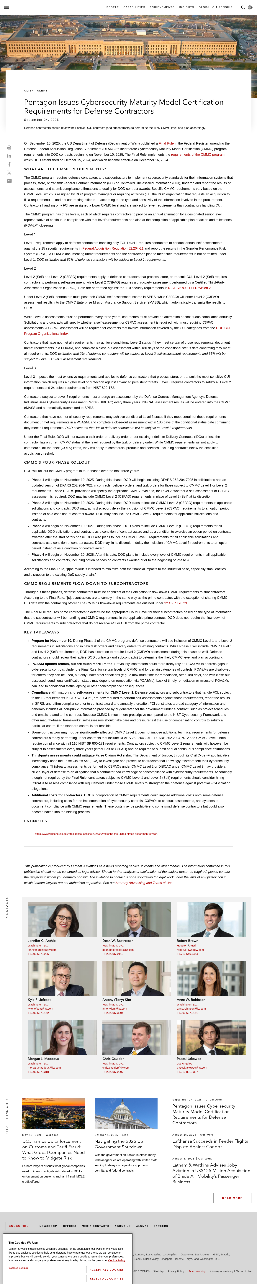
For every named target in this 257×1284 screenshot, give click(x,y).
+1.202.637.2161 (187, 1012)
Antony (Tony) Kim (116, 1000)
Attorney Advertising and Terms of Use (144, 883)
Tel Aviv (179, 1258)
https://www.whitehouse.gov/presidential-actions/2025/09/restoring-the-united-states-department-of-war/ (96, 833)
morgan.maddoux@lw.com (44, 1067)
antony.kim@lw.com (114, 1008)
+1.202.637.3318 (38, 1071)
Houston (182, 945)
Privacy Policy (176, 1271)
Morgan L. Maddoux (43, 1059)
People (113, 7)
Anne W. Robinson (191, 1000)
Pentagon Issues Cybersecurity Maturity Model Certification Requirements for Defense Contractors (203, 1114)
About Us (130, 1225)
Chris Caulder (113, 1059)
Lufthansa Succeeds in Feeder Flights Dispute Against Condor (210, 1143)
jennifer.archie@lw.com (42, 949)
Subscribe (19, 1225)
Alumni (151, 1225)
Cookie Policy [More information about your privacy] (116, 1271)
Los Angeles (184, 1063)
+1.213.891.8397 (187, 1071)
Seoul (138, 1258)
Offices (72, 1225)
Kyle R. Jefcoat (39, 1000)
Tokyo (188, 1258)
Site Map (158, 1271)
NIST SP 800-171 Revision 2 (189, 288)
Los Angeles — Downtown (178, 1254)
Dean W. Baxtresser (117, 941)
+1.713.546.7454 (187, 953)
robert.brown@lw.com (190, 949)
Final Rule (166, 143)
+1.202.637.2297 (112, 1071)
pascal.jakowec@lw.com (192, 1067)
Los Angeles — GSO (207, 1254)
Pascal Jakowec (189, 1059)
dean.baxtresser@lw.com (118, 949)
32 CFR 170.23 (175, 603)
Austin (193, 945)
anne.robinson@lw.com (191, 1008)
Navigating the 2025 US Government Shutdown (119, 1144)
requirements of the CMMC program (198, 154)
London (139, 1254)
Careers (171, 1225)
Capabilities (134, 7)
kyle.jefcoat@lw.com (40, 1008)
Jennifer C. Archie (42, 941)
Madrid (225, 1254)
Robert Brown (187, 941)
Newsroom (50, 1225)
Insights (186, 7)
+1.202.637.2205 (38, 953)
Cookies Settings (19, 1279)
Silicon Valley (150, 1258)
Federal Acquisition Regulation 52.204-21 (112, 248)
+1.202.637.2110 (112, 953)
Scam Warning (197, 1271)
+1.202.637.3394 (112, 1012)
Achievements (162, 7)
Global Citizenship (215, 7)
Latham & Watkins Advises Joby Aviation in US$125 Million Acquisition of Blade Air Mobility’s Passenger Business (211, 1173)
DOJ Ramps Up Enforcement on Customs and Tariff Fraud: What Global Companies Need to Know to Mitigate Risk (53, 1150)
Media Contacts (100, 1225)
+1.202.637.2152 (38, 1012)
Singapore (166, 1258)
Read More (232, 1198)
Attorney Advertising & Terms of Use (230, 1271)
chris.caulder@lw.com (116, 1067)
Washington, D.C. (39, 945)
